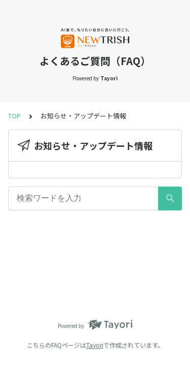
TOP (14, 115)
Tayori (94, 345)
